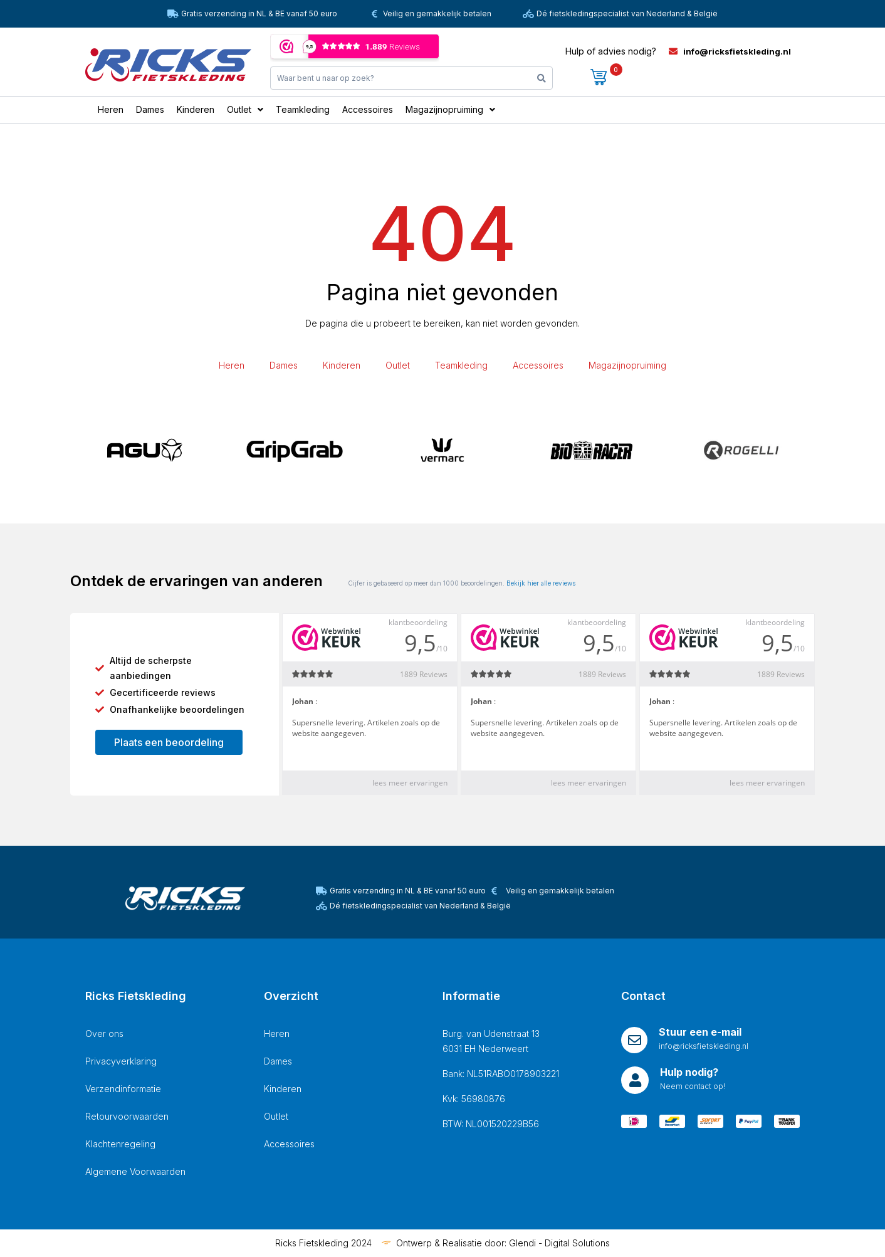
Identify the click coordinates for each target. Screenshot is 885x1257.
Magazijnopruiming (627, 365)
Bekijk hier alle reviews (540, 583)
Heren (231, 365)
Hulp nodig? (689, 1072)
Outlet (397, 365)
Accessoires (538, 365)
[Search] (541, 78)
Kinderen (341, 365)
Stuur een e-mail (700, 1032)
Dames (284, 365)
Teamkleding (461, 365)
